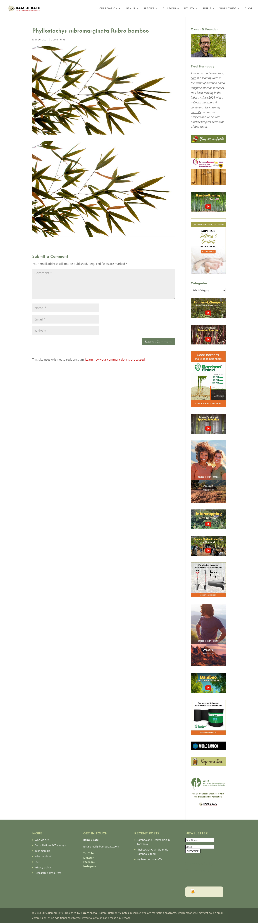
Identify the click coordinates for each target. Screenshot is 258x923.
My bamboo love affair (150, 859)
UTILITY (189, 8)
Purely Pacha (89, 913)
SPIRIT (207, 8)
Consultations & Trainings (50, 845)
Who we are (42, 840)
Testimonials (42, 850)
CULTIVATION (108, 8)
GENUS (130, 8)
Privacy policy (43, 867)
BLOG (248, 8)
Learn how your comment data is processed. (115, 359)
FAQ (37, 862)
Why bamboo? (43, 856)
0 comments (58, 39)
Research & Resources (48, 873)
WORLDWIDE (227, 8)
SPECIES (149, 8)
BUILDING (169, 8)
